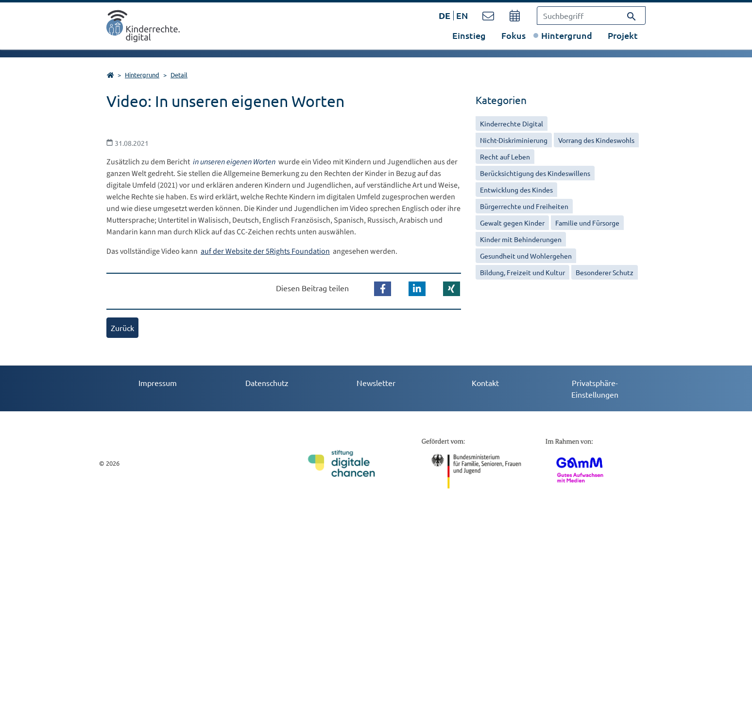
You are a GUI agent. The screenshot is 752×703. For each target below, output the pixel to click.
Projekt (623, 35)
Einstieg (469, 35)
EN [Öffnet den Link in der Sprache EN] (462, 15)
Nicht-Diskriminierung (513, 140)
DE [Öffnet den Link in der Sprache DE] (444, 15)
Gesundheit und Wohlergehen (526, 255)
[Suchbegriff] (591, 15)
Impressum (157, 571)
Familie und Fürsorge (587, 222)
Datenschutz (267, 571)
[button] (382, 477)
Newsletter (376, 571)
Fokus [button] (513, 35)
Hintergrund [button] (566, 35)
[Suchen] (631, 15)
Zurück (122, 516)
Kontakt (485, 571)
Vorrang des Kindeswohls (596, 140)
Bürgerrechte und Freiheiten (524, 206)
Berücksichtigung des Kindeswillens (535, 173)
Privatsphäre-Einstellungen (594, 576)
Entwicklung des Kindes (516, 189)
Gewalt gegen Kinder (512, 222)
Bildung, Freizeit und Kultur (522, 272)
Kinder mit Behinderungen (521, 239)
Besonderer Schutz (604, 272)
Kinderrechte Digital (511, 123)
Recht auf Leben (505, 156)
